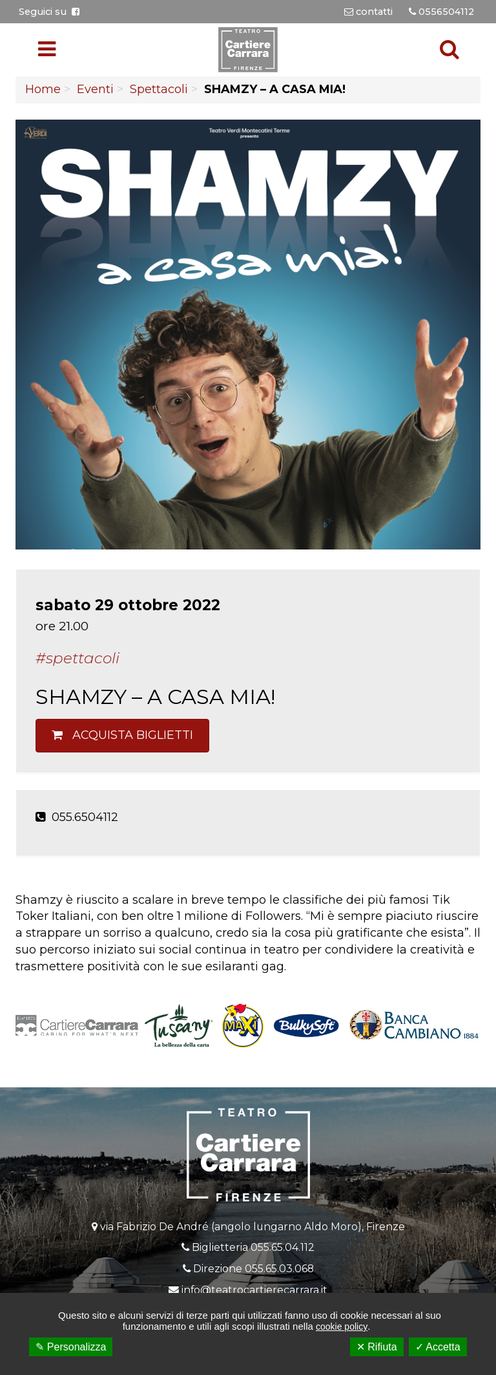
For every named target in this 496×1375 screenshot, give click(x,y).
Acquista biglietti (122, 735)
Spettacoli (159, 89)
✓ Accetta (437, 1346)
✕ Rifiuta (376, 1346)
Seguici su (49, 11)
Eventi (95, 89)
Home (43, 89)
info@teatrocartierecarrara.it (254, 1290)
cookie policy (341, 1326)
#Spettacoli (77, 658)
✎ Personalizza (71, 1346)
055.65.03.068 (279, 1269)
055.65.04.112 (283, 1247)
